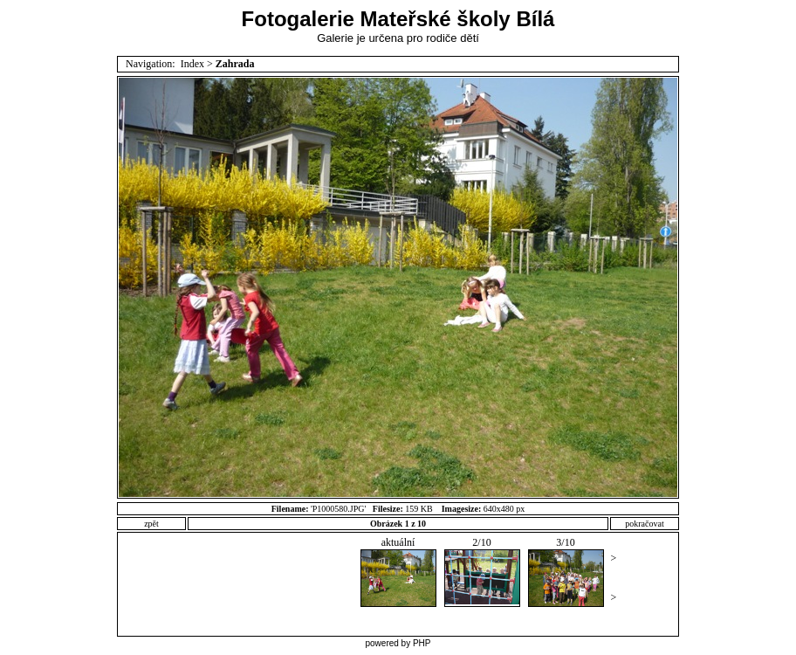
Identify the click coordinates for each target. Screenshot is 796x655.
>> (614, 577)
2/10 (482, 571)
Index (192, 64)
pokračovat (644, 523)
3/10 (566, 571)
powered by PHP (397, 643)
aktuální (398, 571)
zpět (151, 523)
